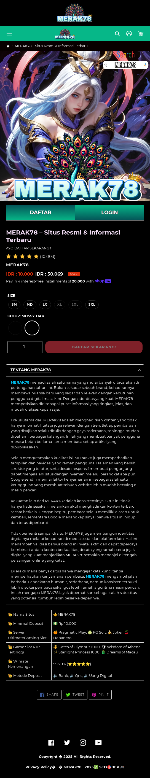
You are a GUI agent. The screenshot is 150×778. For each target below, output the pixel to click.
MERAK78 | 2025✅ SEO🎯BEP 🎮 (94, 767)
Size (11, 296)
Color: (25, 316)
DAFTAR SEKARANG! (94, 347)
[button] (9, 33)
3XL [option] (92, 304)
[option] (15, 328)
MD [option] (30, 304)
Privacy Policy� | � (43, 767)
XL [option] (59, 304)
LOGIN (109, 212)
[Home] (8, 46)
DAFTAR (40, 212)
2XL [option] (75, 304)
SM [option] (14, 304)
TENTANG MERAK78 (30, 370)
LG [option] (45, 304)
